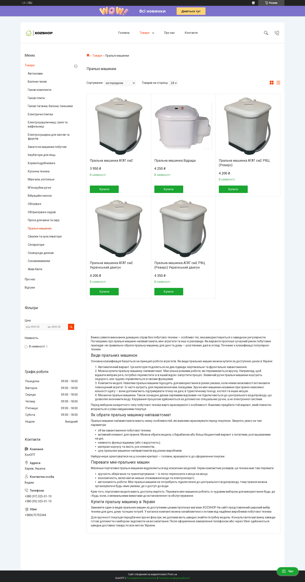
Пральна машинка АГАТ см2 (111, 160)
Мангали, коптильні (41, 179)
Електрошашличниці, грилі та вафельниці (48, 124)
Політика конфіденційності (174, 578)
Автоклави (35, 73)
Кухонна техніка (38, 171)
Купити (104, 189)
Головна (123, 32)
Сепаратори (36, 244)
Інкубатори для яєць (42, 155)
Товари (145, 32)
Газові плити (36, 98)
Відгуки (30, 287)
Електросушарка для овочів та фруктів (48, 136)
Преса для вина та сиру (44, 220)
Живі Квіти (35, 269)
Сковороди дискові (41, 253)
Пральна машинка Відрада (175, 160)
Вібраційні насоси (40, 195)
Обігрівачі (34, 204)
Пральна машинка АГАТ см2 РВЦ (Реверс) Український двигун (179, 265)
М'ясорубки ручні (39, 187)
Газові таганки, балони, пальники (50, 106)
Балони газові (37, 81)
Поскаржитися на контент (141, 578)
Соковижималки (39, 261)
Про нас (169, 32)
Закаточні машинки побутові (47, 146)
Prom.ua (172, 574)
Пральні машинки (40, 228)
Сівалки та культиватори (45, 236)
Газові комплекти (39, 89)
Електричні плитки (40, 114)
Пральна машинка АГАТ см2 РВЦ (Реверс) (244, 163)
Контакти (191, 32)
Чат (287, 571)
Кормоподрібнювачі (41, 163)
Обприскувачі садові (42, 212)
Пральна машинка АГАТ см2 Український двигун (111, 265)
